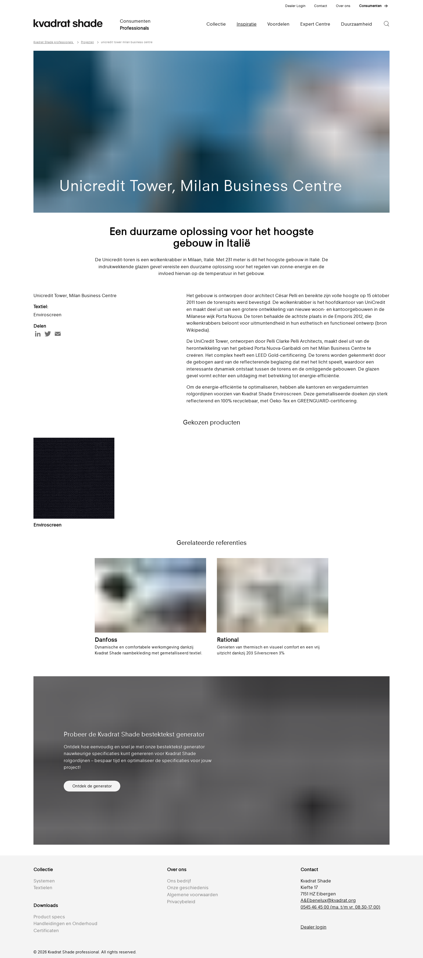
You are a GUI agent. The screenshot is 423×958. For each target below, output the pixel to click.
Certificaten (46, 930)
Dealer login (313, 927)
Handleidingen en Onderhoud (65, 923)
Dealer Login (295, 6)
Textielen (42, 887)
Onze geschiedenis (188, 887)
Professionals (134, 28)
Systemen (44, 881)
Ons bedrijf (179, 881)
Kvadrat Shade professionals (53, 42)
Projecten (87, 42)
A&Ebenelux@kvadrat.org (328, 900)
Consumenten (370, 6)
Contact (320, 6)
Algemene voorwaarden (192, 894)
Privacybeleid (181, 901)
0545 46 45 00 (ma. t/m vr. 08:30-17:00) (340, 907)
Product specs (49, 916)
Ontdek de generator (92, 786)
